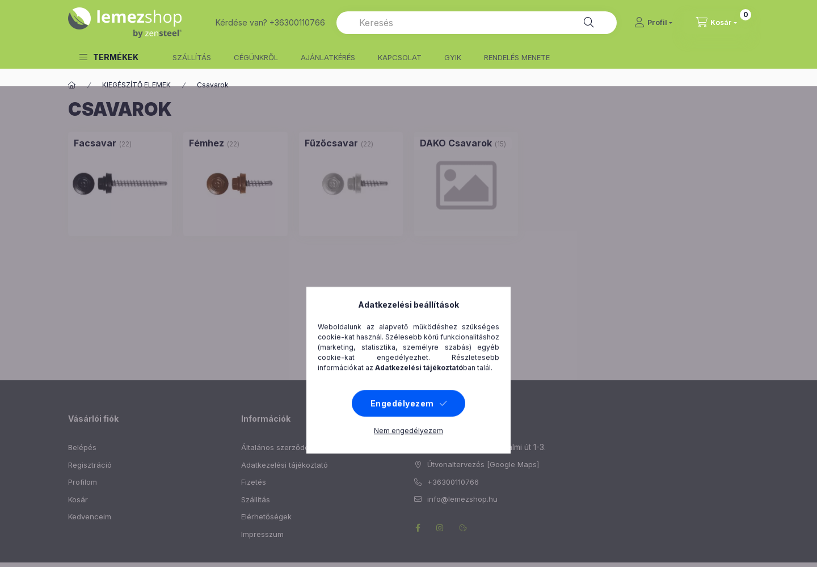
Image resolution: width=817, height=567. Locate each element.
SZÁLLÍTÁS (191, 57)
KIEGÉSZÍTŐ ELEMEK (136, 85)
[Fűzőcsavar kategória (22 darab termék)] (331, 143)
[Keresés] (588, 22)
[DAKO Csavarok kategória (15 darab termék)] (456, 143)
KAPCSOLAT (400, 57)
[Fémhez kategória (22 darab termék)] (206, 143)
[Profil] (653, 22)
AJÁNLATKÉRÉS (328, 57)
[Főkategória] (72, 85)
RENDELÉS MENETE (517, 57)
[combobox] (476, 22)
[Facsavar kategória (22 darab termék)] (95, 143)
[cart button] (716, 22)
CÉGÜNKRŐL (256, 57)
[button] (109, 57)
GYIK (452, 57)
